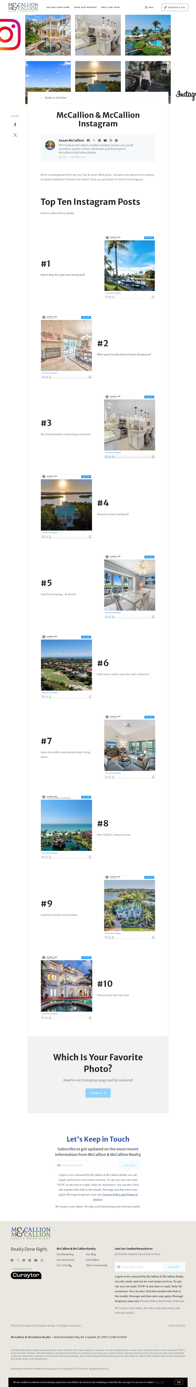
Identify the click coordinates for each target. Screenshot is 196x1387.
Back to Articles (55, 97)
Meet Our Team (110, 7)
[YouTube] (35, 1260)
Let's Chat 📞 (64, 1265)
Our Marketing (65, 1254)
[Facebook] (12, 1260)
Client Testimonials (96, 1265)
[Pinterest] (29, 1260)
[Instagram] (42, 1260)
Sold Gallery (93, 1259)
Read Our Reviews (85, 7)
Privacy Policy (177, 1325)
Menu (149, 7)
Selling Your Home (58, 7)
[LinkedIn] (24, 1260)
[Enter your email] (89, 1165)
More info (159, 1382)
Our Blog (91, 1254)
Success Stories (65, 1259)
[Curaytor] (26, 1278)
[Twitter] (18, 1260)
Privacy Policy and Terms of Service (162, 1301)
